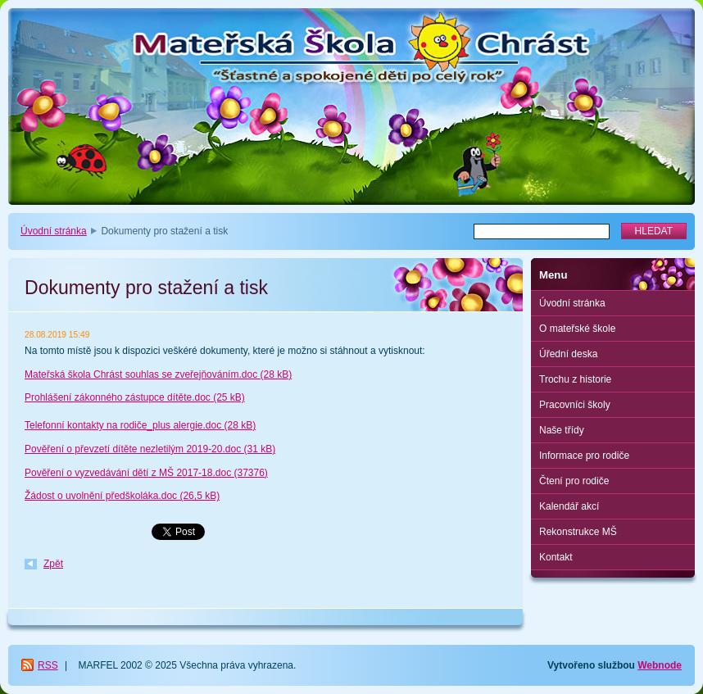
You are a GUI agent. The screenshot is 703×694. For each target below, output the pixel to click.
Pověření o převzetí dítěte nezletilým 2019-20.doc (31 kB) (150, 449)
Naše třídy (561, 430)
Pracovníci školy (574, 405)
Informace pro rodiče (584, 455)
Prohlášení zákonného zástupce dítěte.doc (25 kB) (135, 397)
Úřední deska (568, 354)
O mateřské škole (577, 328)
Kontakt (556, 557)
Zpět (53, 563)
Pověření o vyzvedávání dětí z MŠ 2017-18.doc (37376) (146, 473)
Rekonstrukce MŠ (578, 532)
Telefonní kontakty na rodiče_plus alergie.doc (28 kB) (140, 425)
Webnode (659, 665)
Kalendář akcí (569, 506)
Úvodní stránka (53, 231)
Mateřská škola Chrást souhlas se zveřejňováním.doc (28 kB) (158, 374)
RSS (48, 665)
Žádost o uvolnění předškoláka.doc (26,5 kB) (122, 495)
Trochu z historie (575, 379)
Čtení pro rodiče (574, 481)
